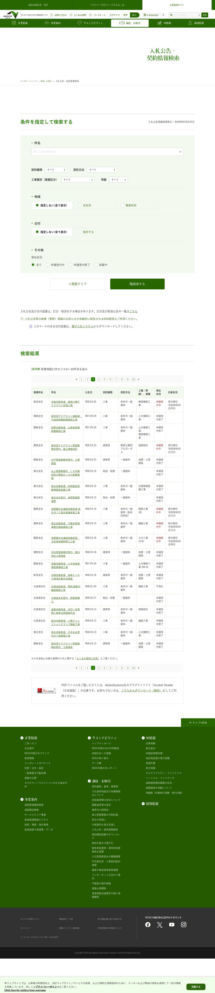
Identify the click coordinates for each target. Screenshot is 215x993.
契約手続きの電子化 (102, 870)
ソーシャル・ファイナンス (160, 805)
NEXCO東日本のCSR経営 (105, 775)
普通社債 (150, 790)
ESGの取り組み (100, 785)
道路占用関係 (99, 915)
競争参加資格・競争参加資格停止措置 (106, 877)
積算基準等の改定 (101, 832)
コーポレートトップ (29, 81)
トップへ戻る (200, 749)
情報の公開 (30, 805)
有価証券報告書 (154, 780)
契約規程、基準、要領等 (105, 813)
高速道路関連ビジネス (36, 847)
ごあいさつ (30, 770)
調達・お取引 (50, 81)
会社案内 (29, 775)
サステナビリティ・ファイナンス (163, 800)
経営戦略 (29, 785)
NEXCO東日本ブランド (36, 780)
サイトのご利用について (33, 946)
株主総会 (150, 775)
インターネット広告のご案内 (106, 904)
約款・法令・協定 (34, 795)
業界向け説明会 (100, 837)
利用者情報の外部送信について (114, 955)
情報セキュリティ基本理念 (73, 955)
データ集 (96, 790)
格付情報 (150, 795)
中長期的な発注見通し (104, 852)
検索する (139, 310)
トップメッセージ (101, 770)
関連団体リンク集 (68, 946)
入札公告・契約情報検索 (105, 856)
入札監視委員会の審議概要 (106, 883)
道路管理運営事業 (34, 832)
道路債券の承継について (159, 815)
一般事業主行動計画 (35, 800)
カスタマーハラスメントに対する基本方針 (45, 812)
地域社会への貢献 (101, 780)
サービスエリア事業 (35, 842)
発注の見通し (99, 847)
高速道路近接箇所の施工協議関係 (106, 922)
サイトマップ (27, 955)
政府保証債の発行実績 (158, 785)
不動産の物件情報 (101, 910)
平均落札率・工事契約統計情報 (106, 890)
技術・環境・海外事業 (36, 852)
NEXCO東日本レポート (104, 795)
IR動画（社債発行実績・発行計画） (165, 820)
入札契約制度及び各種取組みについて (106, 820)
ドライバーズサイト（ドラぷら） (107, 4)
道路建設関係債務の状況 (159, 810)
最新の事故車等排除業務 (105, 897)
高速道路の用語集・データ (38, 856)
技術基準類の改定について (106, 827)
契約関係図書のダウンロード (106, 863)
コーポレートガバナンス (37, 790)
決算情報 (150, 770)
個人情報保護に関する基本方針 (114, 946)
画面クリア (79, 310)
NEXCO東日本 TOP (38, 4)
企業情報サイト (177, 4)
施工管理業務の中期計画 (105, 842)
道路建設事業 (31, 837)
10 (133, 406)
